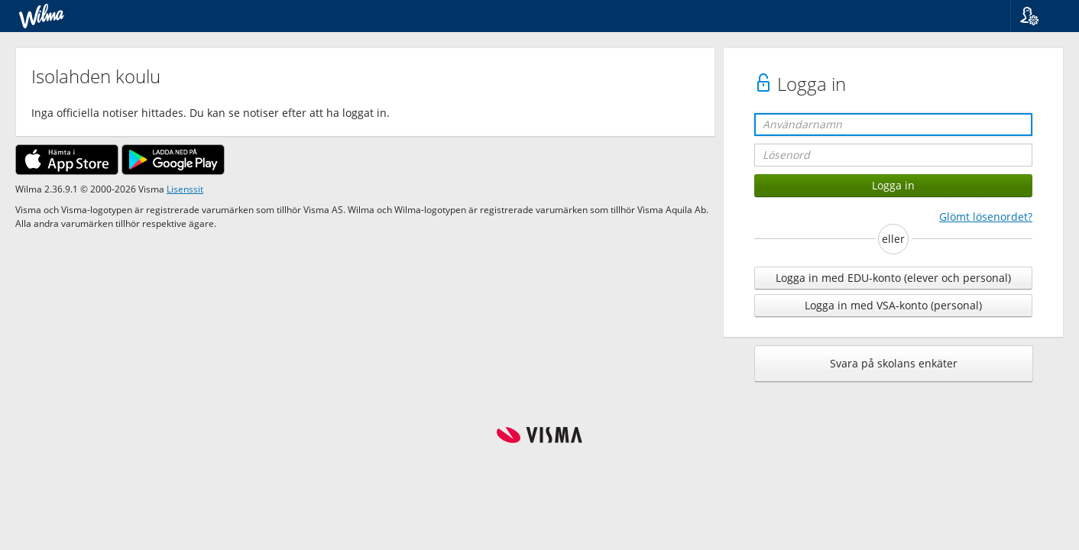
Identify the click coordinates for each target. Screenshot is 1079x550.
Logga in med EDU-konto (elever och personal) (893, 277)
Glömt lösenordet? (985, 216)
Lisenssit (185, 189)
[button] (1039, 16)
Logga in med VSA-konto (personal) (893, 305)
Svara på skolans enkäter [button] (893, 363)
